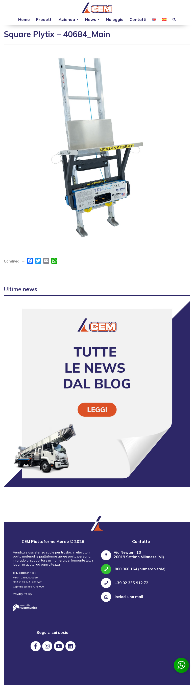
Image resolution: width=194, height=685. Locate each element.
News (90, 19)
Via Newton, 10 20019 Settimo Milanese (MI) (139, 554)
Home (24, 19)
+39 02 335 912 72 (124, 583)
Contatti (138, 19)
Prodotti (44, 19)
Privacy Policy (22, 594)
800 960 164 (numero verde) (133, 569)
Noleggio (115, 19)
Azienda (67, 19)
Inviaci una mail (122, 597)
